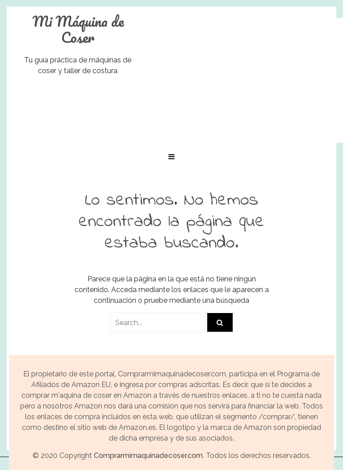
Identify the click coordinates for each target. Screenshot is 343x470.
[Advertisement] (247, 80)
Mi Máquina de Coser (78, 29)
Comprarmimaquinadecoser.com (148, 455)
